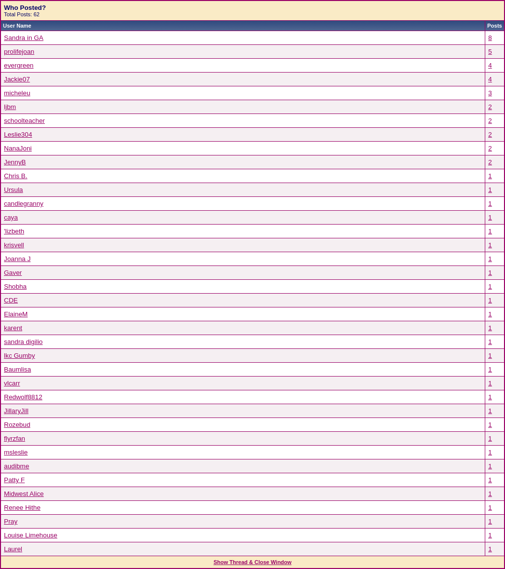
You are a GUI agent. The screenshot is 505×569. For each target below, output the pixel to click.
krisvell (14, 245)
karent (13, 328)
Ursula (13, 189)
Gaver (13, 272)
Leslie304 (18, 134)
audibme (16, 466)
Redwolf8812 (23, 397)
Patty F (14, 480)
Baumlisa (17, 369)
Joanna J (17, 259)
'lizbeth (14, 231)
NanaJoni (18, 148)
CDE (11, 300)
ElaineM (16, 314)
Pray (10, 521)
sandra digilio (23, 341)
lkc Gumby (19, 355)
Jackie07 (17, 79)
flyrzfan (14, 438)
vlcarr (12, 383)
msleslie (16, 452)
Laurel (13, 549)
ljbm (10, 107)
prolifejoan (19, 51)
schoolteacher (24, 120)
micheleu (17, 93)
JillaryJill (16, 411)
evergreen (19, 65)
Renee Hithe (22, 507)
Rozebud (17, 424)
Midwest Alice (24, 493)
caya (11, 217)
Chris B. (15, 176)
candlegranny (23, 203)
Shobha (15, 286)
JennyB (15, 162)
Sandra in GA (23, 37)
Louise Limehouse (30, 535)
